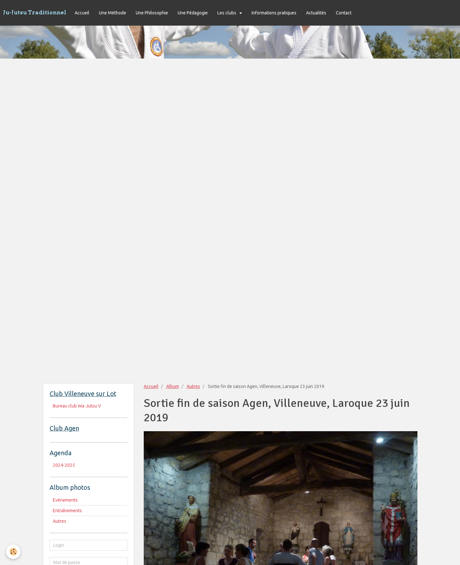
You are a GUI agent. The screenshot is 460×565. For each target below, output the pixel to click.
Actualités (316, 12)
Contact (343, 12)
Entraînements (67, 510)
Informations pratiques (274, 12)
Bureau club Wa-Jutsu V (77, 405)
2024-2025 (64, 465)
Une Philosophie (152, 12)
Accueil (82, 12)
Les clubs (227, 12)
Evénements (65, 500)
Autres (193, 386)
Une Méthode (112, 12)
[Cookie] (13, 552)
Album (172, 386)
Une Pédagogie (193, 12)
